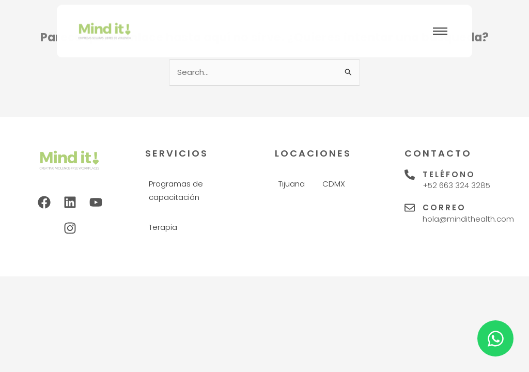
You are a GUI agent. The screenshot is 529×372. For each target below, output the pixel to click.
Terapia (163, 227)
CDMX (333, 183)
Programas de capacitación (176, 190)
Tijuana (291, 183)
